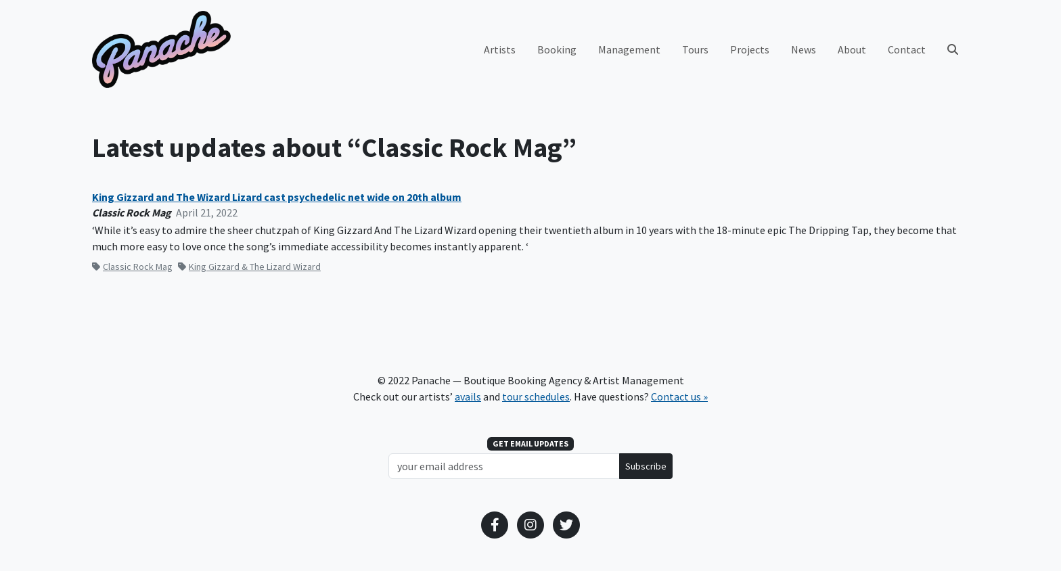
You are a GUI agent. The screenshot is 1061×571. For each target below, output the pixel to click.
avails (468, 396)
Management (629, 49)
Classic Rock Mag (132, 266)
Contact (907, 49)
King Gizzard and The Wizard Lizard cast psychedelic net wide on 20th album (276, 197)
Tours (695, 49)
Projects (749, 49)
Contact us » (679, 396)
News (803, 49)
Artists (500, 49)
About (852, 49)
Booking (557, 49)
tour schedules (536, 396)
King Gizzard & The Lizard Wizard (249, 266)
